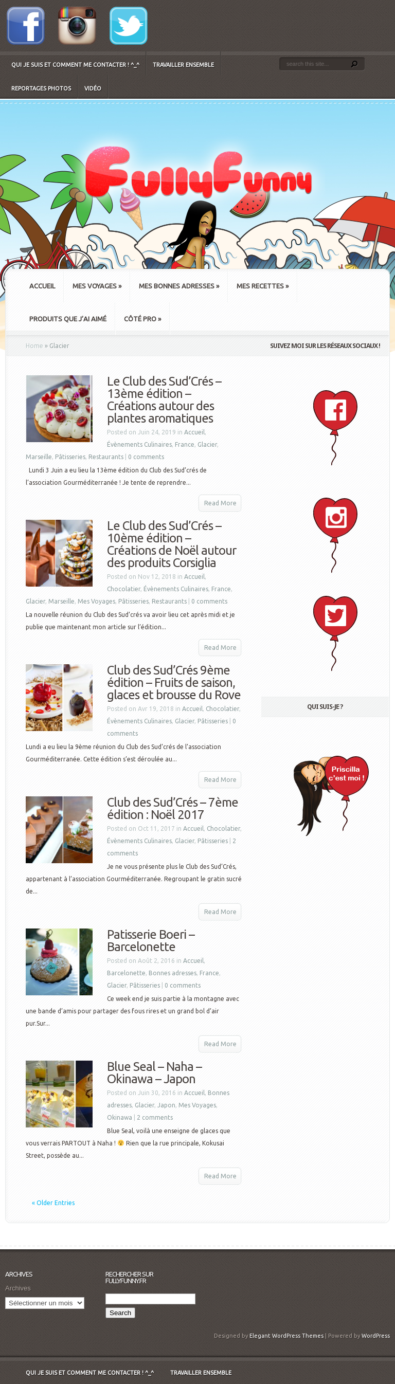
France (184, 444)
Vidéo (92, 88)
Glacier (207, 444)
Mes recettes (263, 285)
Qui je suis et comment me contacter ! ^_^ (75, 65)
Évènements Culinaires (139, 444)
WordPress (376, 1336)
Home (34, 345)
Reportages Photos (41, 88)
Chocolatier (123, 589)
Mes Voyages (97, 285)
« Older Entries (53, 1202)
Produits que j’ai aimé (67, 318)
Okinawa (119, 1117)
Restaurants (105, 456)
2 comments (155, 1117)
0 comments (146, 456)
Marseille (39, 456)
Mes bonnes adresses (179, 285)
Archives (18, 1288)
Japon (166, 1105)
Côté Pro (142, 318)
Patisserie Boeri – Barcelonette (150, 940)
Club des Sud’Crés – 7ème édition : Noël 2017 (172, 808)
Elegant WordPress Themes (286, 1336)
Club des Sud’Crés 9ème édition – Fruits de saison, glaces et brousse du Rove (174, 682)
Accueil (42, 285)
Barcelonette (126, 973)
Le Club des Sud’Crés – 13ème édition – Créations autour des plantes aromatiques (164, 399)
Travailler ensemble (183, 65)
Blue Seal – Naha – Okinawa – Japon (154, 1073)
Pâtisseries (70, 456)
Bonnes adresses (172, 973)
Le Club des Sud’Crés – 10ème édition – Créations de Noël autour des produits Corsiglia (171, 544)
